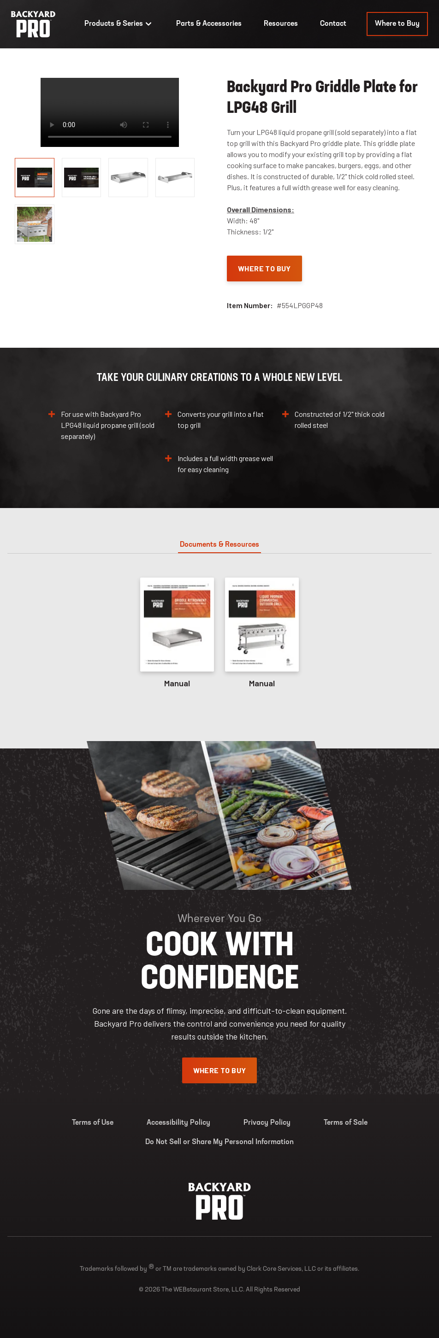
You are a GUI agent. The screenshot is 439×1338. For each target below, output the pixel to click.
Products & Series (119, 23)
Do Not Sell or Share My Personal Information (219, 1142)
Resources (281, 24)
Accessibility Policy (178, 1123)
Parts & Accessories (209, 24)
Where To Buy (264, 268)
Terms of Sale (346, 1123)
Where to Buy (397, 24)
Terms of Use (92, 1123)
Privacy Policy (267, 1123)
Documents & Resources (219, 545)
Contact (333, 24)
